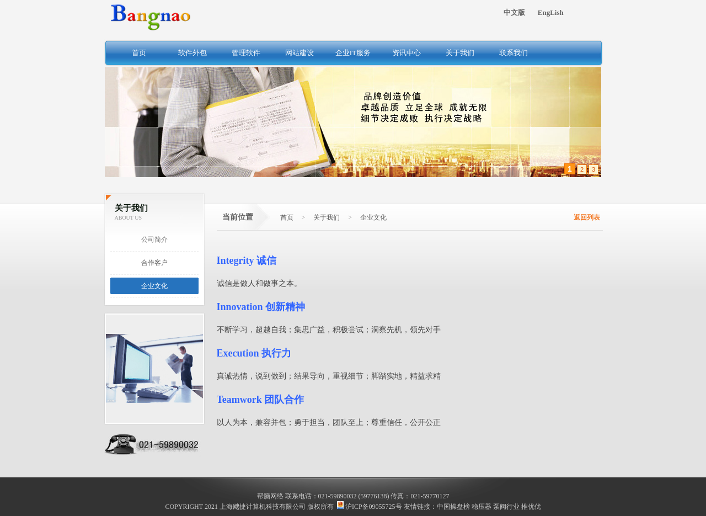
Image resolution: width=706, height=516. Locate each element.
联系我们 (513, 53)
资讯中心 (406, 53)
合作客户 (154, 263)
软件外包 (192, 53)
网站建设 (299, 53)
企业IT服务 (353, 53)
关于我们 (460, 53)
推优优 (531, 506)
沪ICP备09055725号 (369, 506)
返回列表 (587, 217)
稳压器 (481, 506)
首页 (139, 53)
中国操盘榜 (453, 506)
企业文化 (154, 286)
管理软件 (246, 53)
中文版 (514, 12)
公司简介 (154, 239)
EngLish (551, 12)
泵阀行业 (506, 506)
